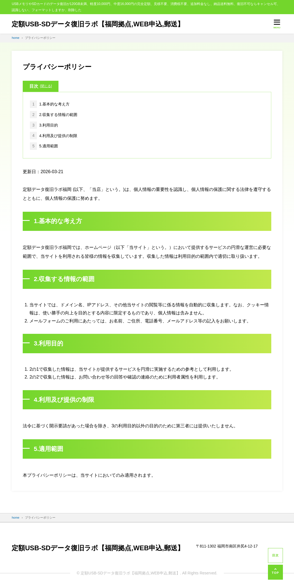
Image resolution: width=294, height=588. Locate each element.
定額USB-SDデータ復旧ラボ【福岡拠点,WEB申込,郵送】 (98, 24)
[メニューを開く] (277, 24)
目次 (40, 86)
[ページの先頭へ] (275, 572)
